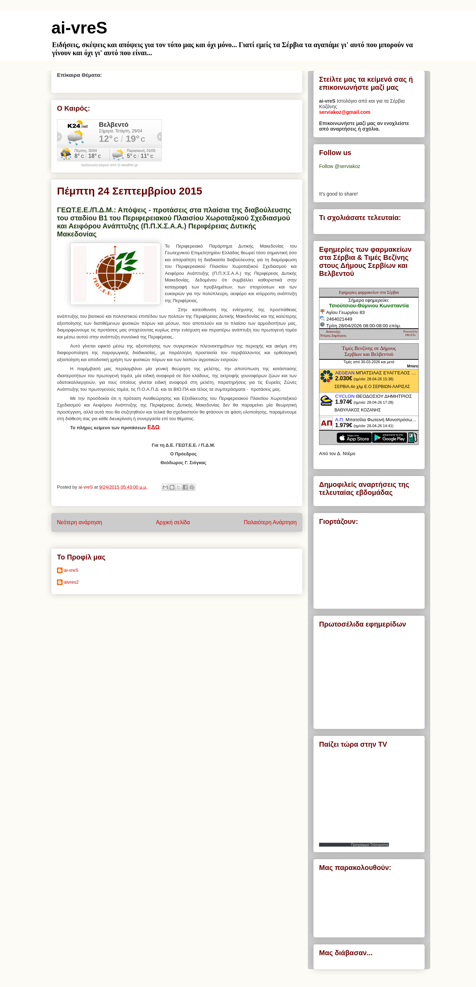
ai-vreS (79, 28)
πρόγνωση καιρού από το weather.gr (109, 165)
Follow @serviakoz (339, 166)
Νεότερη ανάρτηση (79, 522)
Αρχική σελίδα (173, 522)
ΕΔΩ (153, 427)
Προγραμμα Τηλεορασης (370, 845)
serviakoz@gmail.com (344, 112)
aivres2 (71, 582)
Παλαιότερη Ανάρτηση (270, 522)
